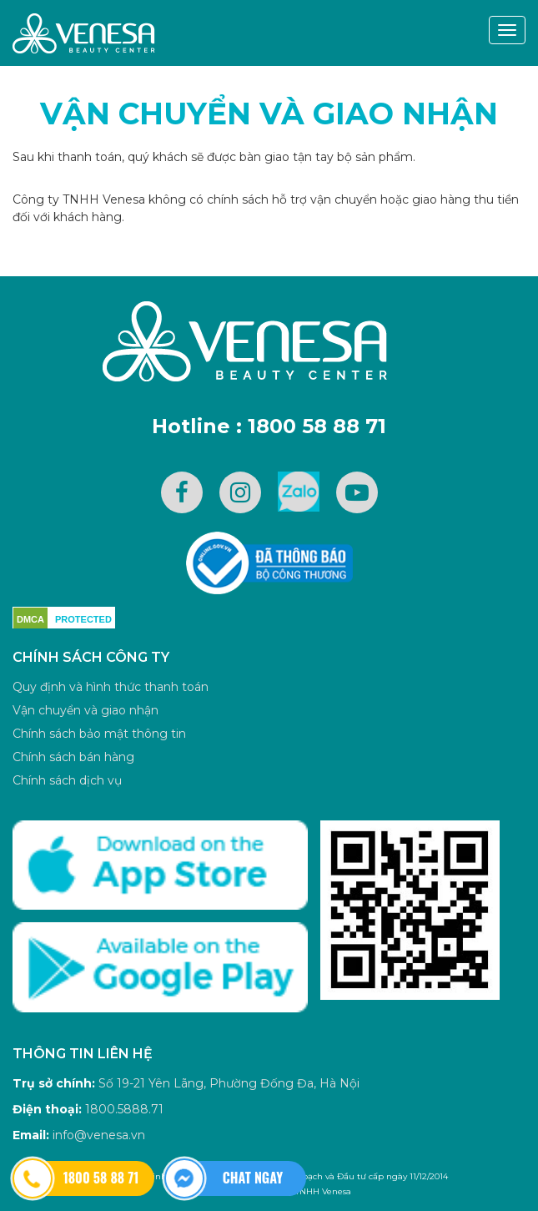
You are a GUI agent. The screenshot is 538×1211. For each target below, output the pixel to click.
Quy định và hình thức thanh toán (111, 686)
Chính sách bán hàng (73, 756)
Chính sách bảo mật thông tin (99, 733)
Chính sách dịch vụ (67, 780)
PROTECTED (83, 619)
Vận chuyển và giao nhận (269, 113)
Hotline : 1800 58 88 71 (269, 426)
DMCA (30, 619)
